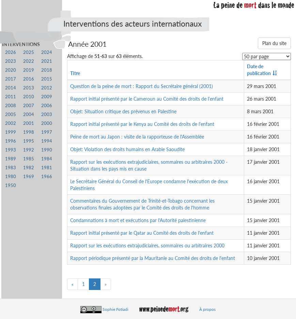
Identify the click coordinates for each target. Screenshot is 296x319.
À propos (207, 309)
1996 (10, 141)
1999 (10, 132)
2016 (28, 79)
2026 (10, 52)
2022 (28, 61)
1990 (46, 150)
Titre (75, 73)
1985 (28, 158)
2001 (28, 123)
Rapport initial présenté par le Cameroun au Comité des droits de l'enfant (146, 99)
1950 (10, 185)
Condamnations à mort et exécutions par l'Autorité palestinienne (138, 220)
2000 (46, 123)
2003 (46, 114)
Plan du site (274, 43)
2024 (46, 52)
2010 (28, 96)
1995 (28, 141)
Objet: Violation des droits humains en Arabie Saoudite (127, 149)
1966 (46, 176)
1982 (28, 167)
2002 (10, 123)
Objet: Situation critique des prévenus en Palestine (123, 111)
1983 (10, 167)
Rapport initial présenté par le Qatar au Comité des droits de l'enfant (142, 233)
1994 (46, 141)
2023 (10, 61)
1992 (28, 150)
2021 (46, 61)
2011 (10, 96)
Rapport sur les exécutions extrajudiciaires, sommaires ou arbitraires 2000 (147, 245)
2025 (28, 52)
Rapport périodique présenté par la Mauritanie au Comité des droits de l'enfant (152, 258)
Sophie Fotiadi (115, 309)
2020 (10, 70)
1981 (46, 167)
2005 (10, 114)
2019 (28, 70)
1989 (10, 158)
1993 (10, 150)
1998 (28, 132)
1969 (28, 176)
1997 (46, 132)
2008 (10, 105)
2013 (28, 87)
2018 (46, 70)
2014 (10, 87)
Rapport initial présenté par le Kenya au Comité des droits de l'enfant (142, 124)
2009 (46, 96)
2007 (28, 105)
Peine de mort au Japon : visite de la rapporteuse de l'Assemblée (137, 137)
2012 (46, 87)
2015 (46, 79)
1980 (10, 176)
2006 (46, 105)
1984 (46, 158)
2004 (28, 114)
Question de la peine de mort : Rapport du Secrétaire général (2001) (141, 86)
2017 (10, 79)
